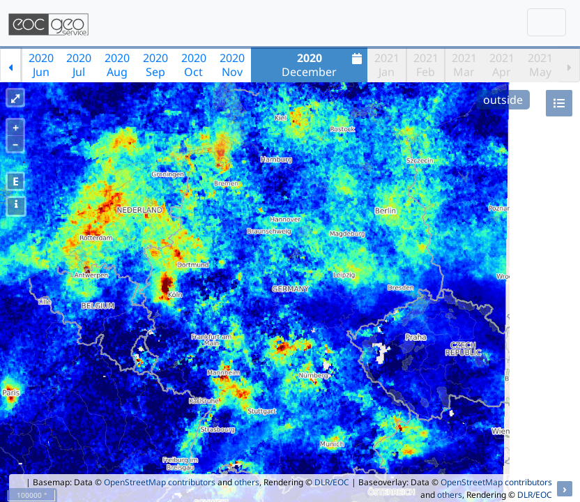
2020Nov (232, 64)
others (246, 482)
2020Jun (41, 64)
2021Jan (386, 64)
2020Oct (193, 64)
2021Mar (464, 64)
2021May (540, 64)
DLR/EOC (331, 482)
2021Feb (425, 64)
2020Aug (117, 64)
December (323, 64)
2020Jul (78, 64)
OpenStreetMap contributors (159, 482)
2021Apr (501, 64)
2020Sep (155, 64)
